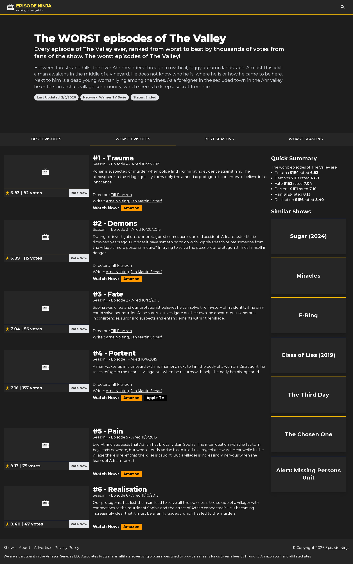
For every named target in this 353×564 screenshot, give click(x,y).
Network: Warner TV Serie (104, 97)
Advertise (42, 548)
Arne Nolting (117, 201)
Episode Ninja (337, 548)
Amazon (131, 208)
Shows (9, 548)
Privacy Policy (66, 548)
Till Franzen (121, 195)
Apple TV (155, 398)
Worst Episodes (132, 139)
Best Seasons (219, 139)
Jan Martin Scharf (146, 201)
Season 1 (100, 164)
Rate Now (79, 193)
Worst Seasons (306, 139)
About (24, 548)
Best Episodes (46, 139)
